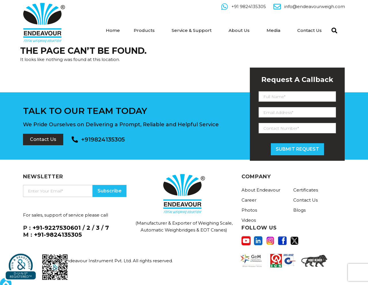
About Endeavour (260, 190)
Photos (249, 210)
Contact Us (309, 30)
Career (248, 200)
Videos (248, 220)
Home (113, 30)
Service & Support (192, 30)
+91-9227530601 (56, 227)
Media (273, 30)
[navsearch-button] (333, 30)
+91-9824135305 (58, 234)
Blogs (299, 210)
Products (144, 30)
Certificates (305, 190)
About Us (239, 30)
